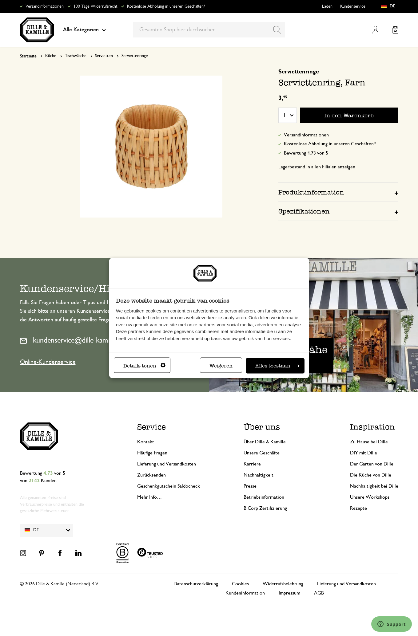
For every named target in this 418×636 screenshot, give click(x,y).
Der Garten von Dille (371, 463)
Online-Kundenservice (48, 362)
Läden (327, 6)
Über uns (262, 426)
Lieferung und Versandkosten (166, 463)
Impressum (289, 593)
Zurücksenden (151, 475)
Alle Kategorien (84, 30)
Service (151, 426)
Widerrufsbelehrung (283, 583)
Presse (250, 486)
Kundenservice (352, 6)
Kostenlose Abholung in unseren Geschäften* (166, 6)
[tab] (338, 192)
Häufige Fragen (152, 452)
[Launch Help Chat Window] (391, 624)
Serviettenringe (134, 56)
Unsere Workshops (369, 497)
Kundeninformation (245, 593)
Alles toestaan (277, 365)
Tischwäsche (75, 56)
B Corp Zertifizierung (265, 508)
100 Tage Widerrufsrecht (95, 6)
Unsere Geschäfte (262, 452)
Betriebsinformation (264, 497)
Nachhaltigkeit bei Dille (374, 486)
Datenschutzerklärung (195, 583)
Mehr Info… (149, 497)
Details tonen (144, 365)
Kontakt (145, 441)
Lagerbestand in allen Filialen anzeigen (316, 166)
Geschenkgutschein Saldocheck (168, 486)
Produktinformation (311, 192)
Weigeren (221, 365)
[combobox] (209, 29)
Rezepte (358, 508)
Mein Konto (375, 29)
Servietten (104, 56)
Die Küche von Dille (370, 475)
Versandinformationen (45, 6)
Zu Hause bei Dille (369, 441)
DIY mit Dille (363, 452)
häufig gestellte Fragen (88, 320)
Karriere (252, 463)
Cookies (240, 583)
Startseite (28, 56)
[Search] (277, 29)
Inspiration (372, 426)
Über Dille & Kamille (265, 441)
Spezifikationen (304, 211)
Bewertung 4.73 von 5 (306, 153)
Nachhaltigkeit (258, 475)
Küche (50, 56)
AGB (319, 593)
